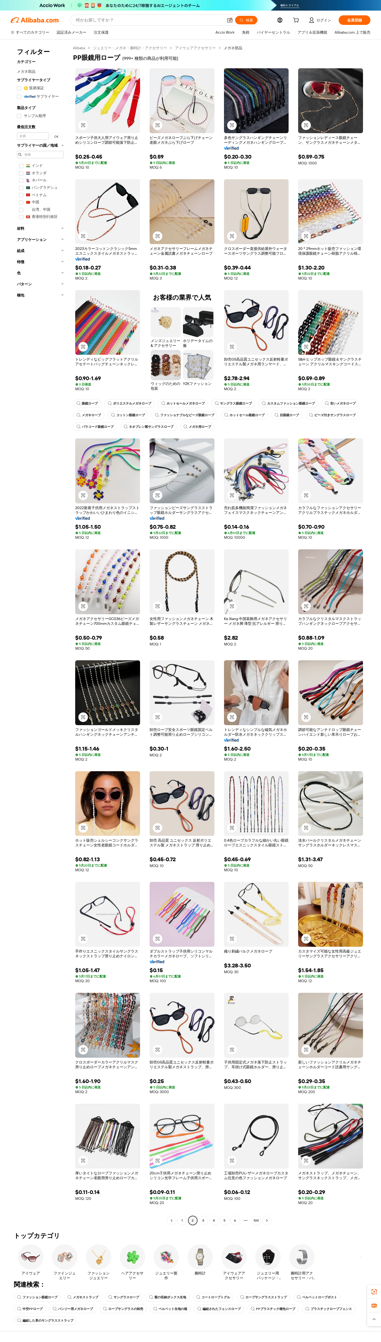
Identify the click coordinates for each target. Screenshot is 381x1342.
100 (256, 1220)
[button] (230, 20)
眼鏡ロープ (87, 403)
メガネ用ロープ (197, 427)
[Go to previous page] (171, 1220)
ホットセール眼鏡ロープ (244, 415)
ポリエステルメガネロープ (129, 403)
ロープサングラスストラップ (263, 1297)
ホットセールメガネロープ (183, 403)
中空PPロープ (30, 1309)
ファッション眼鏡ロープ (37, 1297)
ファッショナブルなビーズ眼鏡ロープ (184, 415)
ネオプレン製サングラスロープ (148, 427)
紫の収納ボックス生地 (167, 1297)
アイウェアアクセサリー (195, 48)
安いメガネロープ (340, 403)
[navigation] (40, 634)
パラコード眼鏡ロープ (95, 427)
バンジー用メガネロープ (73, 1309)
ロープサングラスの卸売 (123, 1309)
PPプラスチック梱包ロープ (273, 1309)
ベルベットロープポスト (317, 1297)
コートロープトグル (213, 1297)
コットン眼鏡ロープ (128, 415)
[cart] (297, 21)
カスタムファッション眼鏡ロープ (288, 403)
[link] (374, 1292)
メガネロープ (89, 415)
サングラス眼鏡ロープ (233, 403)
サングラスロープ (123, 1297)
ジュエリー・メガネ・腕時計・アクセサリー (130, 48)
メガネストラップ (83, 1297)
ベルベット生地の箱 (170, 1309)
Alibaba (79, 48)
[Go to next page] (267, 1220)
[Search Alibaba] (149, 20)
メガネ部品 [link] (233, 48)
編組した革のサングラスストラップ (45, 1320)
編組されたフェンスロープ (219, 1309)
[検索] (246, 20)
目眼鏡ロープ (287, 415)
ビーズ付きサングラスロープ (332, 415)
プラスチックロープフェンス (328, 1309)
